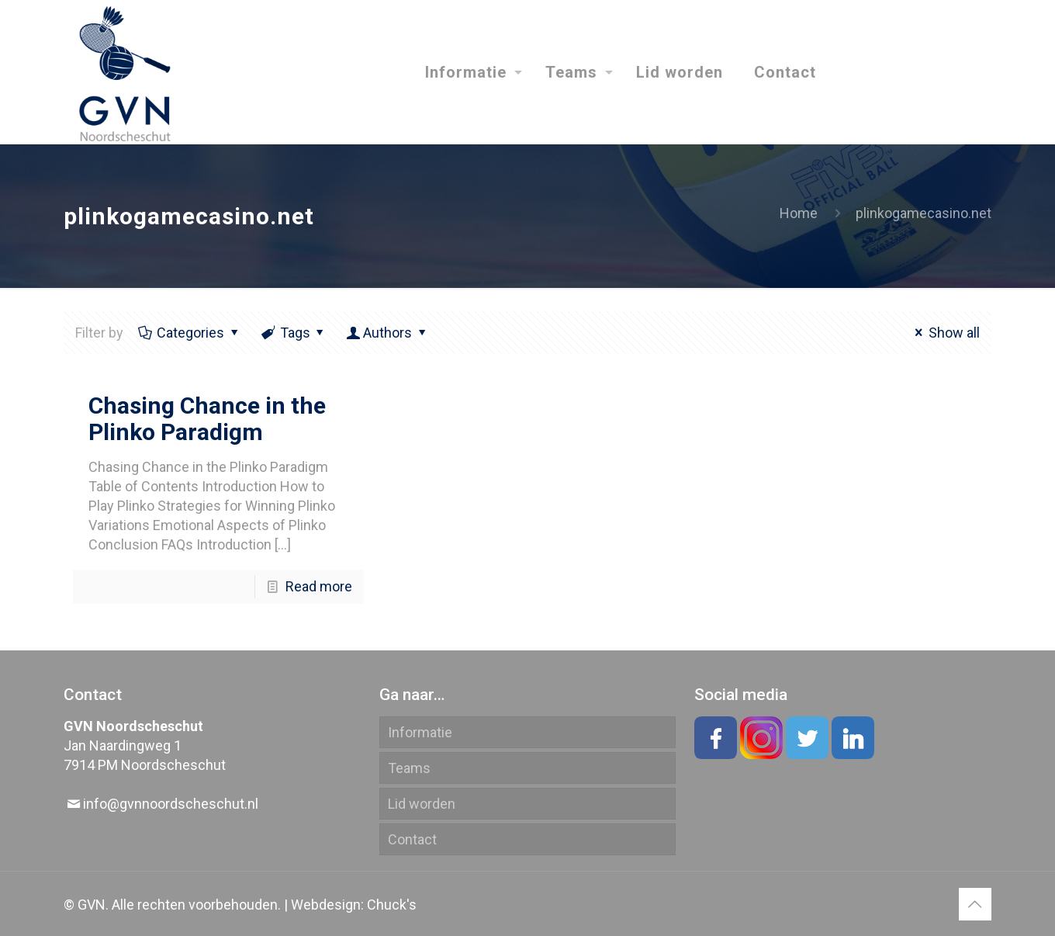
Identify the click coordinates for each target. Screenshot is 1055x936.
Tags (294, 332)
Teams (409, 768)
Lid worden (421, 804)
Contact (412, 839)
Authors (387, 332)
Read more (318, 586)
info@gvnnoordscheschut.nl (170, 804)
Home (799, 213)
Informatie (420, 732)
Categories (189, 332)
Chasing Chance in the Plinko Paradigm (207, 418)
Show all (944, 332)
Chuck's (392, 904)
